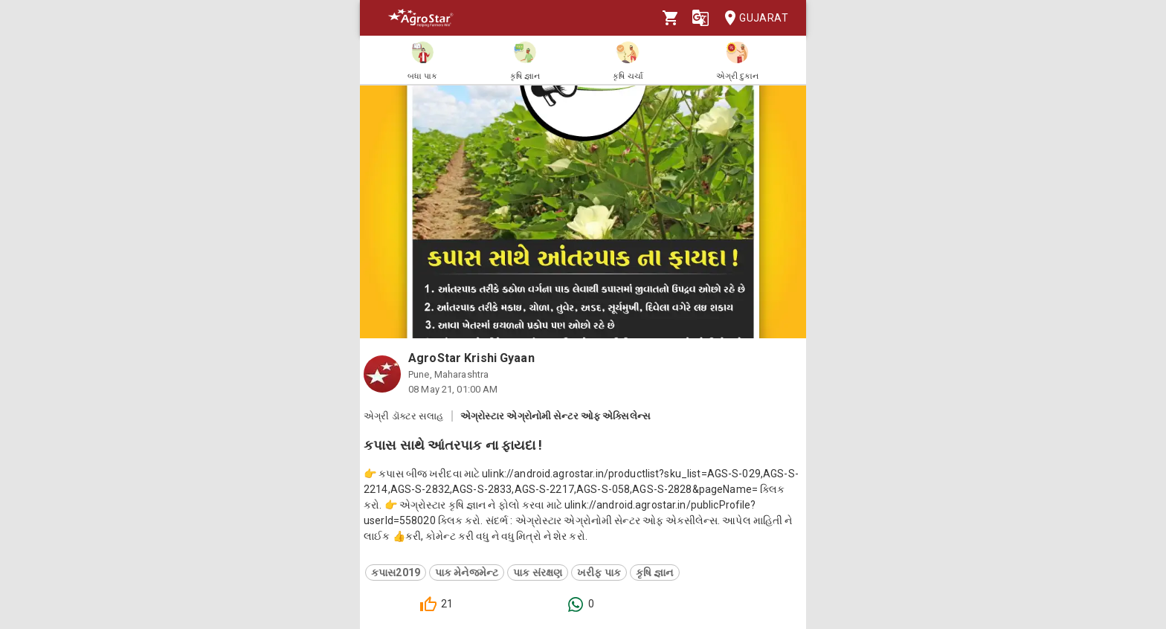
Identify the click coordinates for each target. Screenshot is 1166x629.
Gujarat (751, 18)
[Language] (700, 18)
